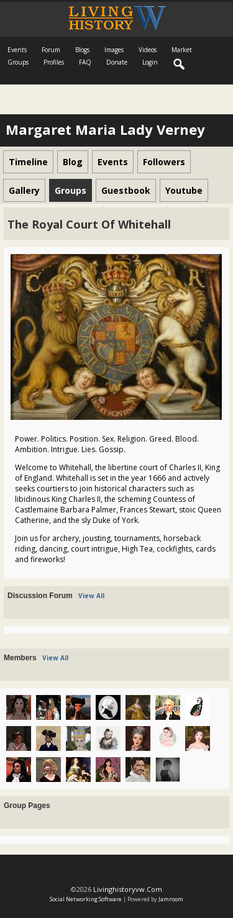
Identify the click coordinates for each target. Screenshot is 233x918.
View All (91, 595)
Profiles (53, 62)
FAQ (85, 62)
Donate (116, 62)
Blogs (82, 49)
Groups (18, 62)
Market (181, 49)
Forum (51, 49)
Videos (148, 49)
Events (17, 49)
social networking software (86, 899)
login (150, 62)
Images (114, 49)
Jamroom (170, 899)
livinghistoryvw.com (127, 889)
